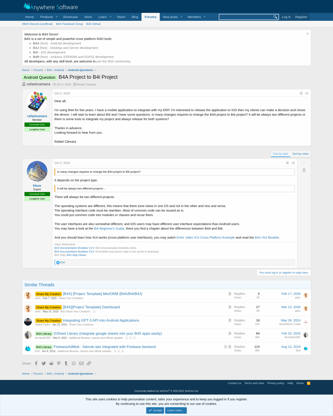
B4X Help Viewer (76, 255)
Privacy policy (275, 383)
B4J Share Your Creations (75, 311)
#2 (293, 163)
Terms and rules (254, 383)
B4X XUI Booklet (267, 237)
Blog (135, 17)
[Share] (301, 93)
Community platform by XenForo (167, 391)
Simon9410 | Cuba (289, 324)
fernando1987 (43, 337)
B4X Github (93, 24)
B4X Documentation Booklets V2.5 (74, 248)
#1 (307, 93)
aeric (38, 298)
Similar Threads (86, 84)
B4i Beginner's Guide (109, 228)
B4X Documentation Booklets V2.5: (75, 251)
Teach (121, 17)
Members (194, 17)
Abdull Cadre (42, 324)
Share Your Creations (71, 298)
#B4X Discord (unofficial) (37, 24)
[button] (48, 17)
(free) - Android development (57, 43)
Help (290, 383)
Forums (151, 17)
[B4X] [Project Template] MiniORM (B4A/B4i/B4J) (102, 294)
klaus (37, 185)
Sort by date (280, 153)
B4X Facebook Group (69, 24)
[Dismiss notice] (307, 34)
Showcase (70, 17)
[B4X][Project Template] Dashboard (91, 307)
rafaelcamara (38, 84)
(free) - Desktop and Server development (65, 48)
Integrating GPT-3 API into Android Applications (101, 320)
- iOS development (49, 52)
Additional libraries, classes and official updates (96, 337)
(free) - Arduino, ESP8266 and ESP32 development (73, 57)
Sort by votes (300, 153)
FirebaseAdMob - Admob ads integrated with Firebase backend (105, 347)
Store (88, 17)
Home (29, 17)
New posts (170, 17)
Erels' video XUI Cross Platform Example (205, 237)
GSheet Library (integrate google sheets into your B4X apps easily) (108, 333)
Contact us (234, 383)
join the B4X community (113, 61)
